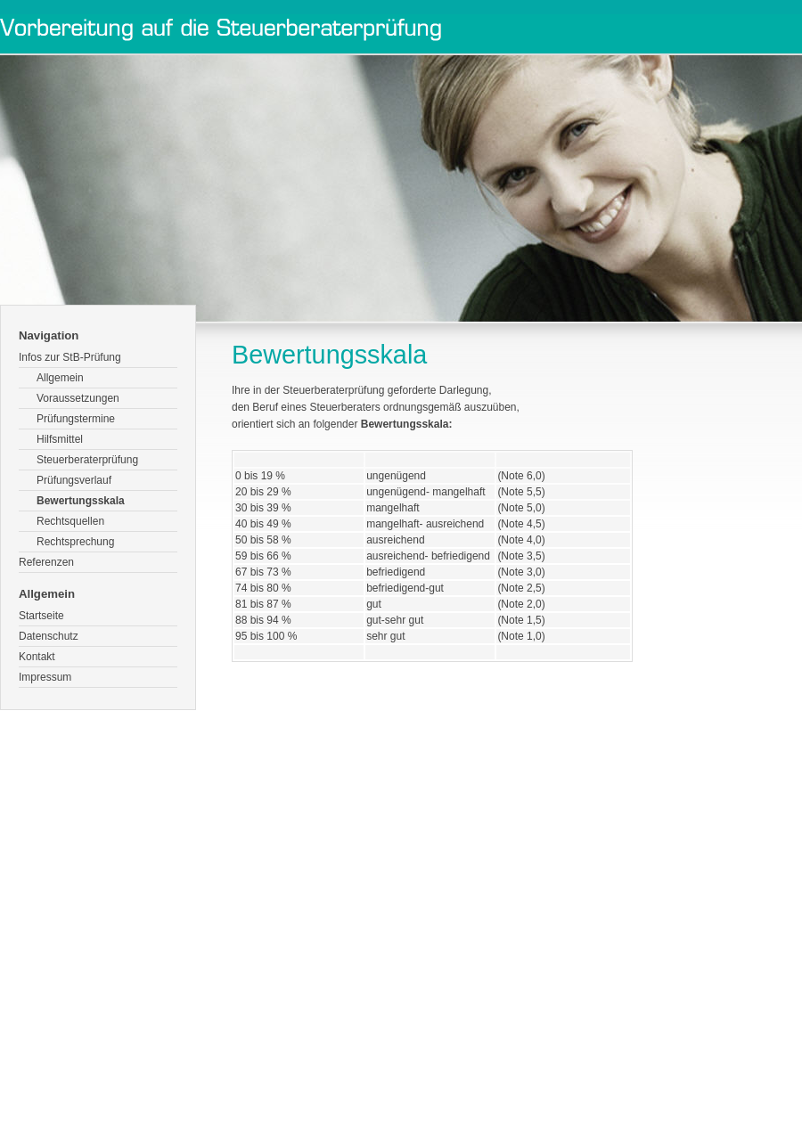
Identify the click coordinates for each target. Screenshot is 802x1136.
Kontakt (37, 656)
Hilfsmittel (60, 439)
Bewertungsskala (81, 500)
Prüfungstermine (76, 419)
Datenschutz (48, 636)
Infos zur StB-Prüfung (70, 357)
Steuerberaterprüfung (87, 460)
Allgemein (60, 378)
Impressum (45, 677)
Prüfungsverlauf (74, 480)
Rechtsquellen (70, 521)
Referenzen (46, 562)
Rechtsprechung (75, 541)
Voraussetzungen (78, 398)
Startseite (41, 615)
